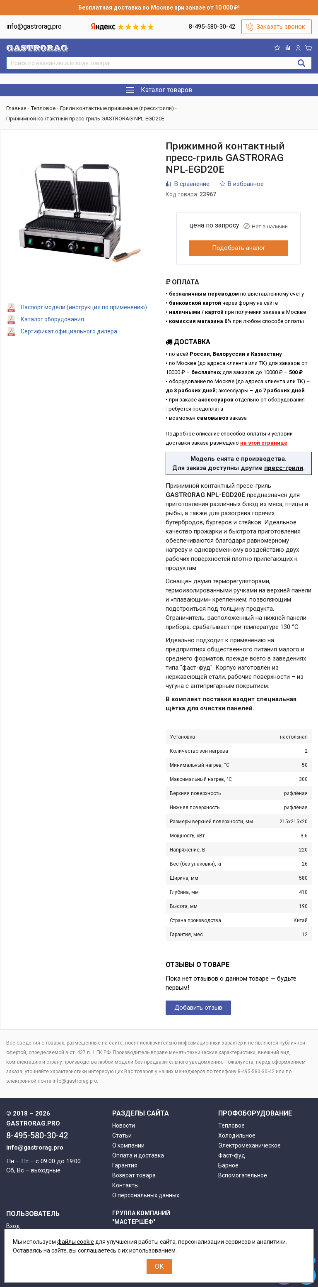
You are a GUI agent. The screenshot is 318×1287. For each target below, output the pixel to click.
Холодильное (236, 1135)
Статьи (122, 1135)
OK (159, 1266)
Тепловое (231, 1125)
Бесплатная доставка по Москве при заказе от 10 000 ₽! (159, 7)
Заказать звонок (280, 26)
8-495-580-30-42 (212, 26)
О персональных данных (145, 1195)
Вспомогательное (242, 1175)
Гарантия (124, 1165)
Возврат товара (134, 1175)
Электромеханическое (249, 1145)
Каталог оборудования (52, 319)
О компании (128, 1145)
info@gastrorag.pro (34, 26)
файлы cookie (75, 1241)
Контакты (125, 1185)
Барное (228, 1165)
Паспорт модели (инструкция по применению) (84, 307)
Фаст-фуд (231, 1155)
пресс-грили (283, 468)
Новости (123, 1125)
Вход (13, 1226)
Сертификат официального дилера (69, 331)
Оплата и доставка (138, 1155)
